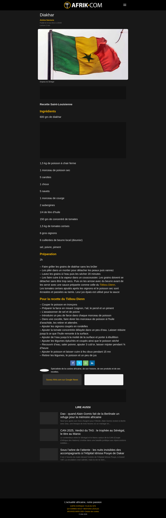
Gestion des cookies (92, 511)
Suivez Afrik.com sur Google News (62, 380)
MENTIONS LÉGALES (91, 509)
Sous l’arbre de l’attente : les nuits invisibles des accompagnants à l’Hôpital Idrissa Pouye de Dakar (92, 451)
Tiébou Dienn (107, 284)
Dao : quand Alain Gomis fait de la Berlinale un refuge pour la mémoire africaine (89, 415)
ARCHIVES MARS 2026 (75, 511)
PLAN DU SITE (90, 506)
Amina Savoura (47, 20)
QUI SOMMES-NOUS (74, 509)
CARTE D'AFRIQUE (77, 506)
